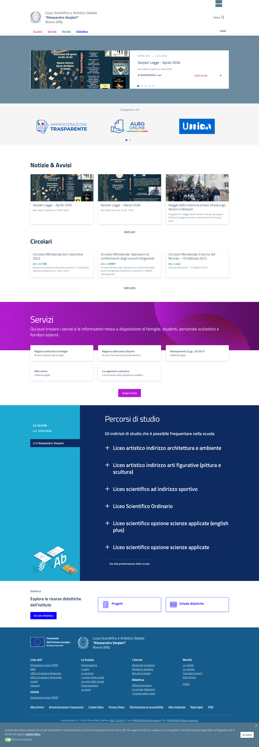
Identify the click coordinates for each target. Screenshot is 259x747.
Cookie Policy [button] (32, 734)
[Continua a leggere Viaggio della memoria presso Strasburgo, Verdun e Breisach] (197, 187)
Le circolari (189, 669)
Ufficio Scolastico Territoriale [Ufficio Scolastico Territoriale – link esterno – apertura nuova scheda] (46, 677)
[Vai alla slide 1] (138, 86)
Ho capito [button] (247, 735)
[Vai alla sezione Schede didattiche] (197, 604)
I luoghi (85, 669)
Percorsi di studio (141, 673)
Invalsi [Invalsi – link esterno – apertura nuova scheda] (34, 681)
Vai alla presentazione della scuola (129, 564)
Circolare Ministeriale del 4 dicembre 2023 (58, 256)
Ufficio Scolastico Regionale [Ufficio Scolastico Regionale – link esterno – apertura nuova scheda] (45, 673)
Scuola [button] (37, 31)
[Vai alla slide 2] (142, 86)
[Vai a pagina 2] (130, 140)
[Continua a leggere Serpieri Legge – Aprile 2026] (61, 187)
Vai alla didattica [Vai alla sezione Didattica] (43, 616)
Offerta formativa (142, 685)
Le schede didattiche (143, 689)
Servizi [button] (52, 31)
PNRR (223, 31)
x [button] (256, 725)
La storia (86, 689)
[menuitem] (37, 32)
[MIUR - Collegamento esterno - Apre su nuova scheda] (49, 3)
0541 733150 (117, 720)
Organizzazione (89, 685)
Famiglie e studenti (142, 669)
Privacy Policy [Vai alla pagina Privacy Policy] (117, 707)
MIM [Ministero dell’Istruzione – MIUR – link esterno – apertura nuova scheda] (32, 669)
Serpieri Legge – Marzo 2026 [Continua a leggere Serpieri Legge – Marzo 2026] (121, 205)
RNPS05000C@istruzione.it (147, 720)
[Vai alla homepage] (35, 17)
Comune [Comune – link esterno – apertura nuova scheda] (35, 685)
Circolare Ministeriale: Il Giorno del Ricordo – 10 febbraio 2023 (191, 256)
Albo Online (189, 677)
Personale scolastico (143, 665)
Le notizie (188, 665)
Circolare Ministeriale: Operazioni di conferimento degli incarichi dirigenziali (127, 256)
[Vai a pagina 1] (126, 140)
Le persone (87, 673)
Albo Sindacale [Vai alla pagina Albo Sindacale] (176, 707)
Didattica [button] (82, 31)
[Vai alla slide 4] (149, 86)
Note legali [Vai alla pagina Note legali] (197, 707)
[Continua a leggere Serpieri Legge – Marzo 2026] (129, 187)
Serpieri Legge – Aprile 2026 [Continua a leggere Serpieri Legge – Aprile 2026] (52, 205)
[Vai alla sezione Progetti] (129, 604)
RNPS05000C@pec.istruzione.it (182, 720)
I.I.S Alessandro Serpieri (48, 443)
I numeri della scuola (92, 677)
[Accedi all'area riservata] (221, 3)
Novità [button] (66, 31)
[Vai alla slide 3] (146, 86)
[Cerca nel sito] (218, 17)
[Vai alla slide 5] (153, 86)
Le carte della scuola (92, 681)
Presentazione (89, 665)
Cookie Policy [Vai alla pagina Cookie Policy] (96, 707)
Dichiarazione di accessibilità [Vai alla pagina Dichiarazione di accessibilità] (146, 707)
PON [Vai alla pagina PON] (210, 707)
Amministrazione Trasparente (66, 707)
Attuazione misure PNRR (44, 665)
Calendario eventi (192, 673)
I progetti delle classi (143, 693)
